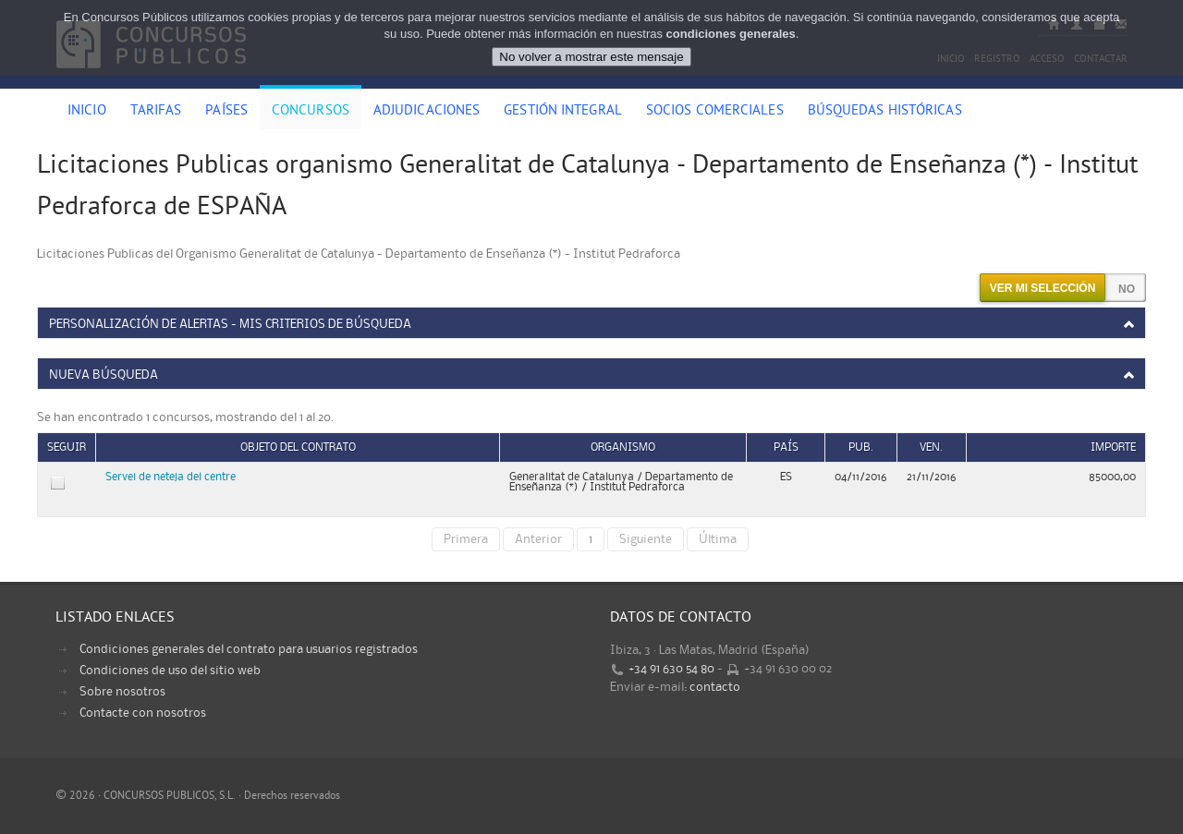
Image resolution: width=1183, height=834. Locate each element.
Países (226, 111)
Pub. (860, 447)
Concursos (310, 111)
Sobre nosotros (122, 691)
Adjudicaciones (426, 111)
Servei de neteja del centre (170, 477)
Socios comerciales (715, 111)
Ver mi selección (1043, 288)
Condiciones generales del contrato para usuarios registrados (248, 649)
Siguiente (645, 539)
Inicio (86, 111)
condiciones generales (731, 34)
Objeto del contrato (298, 447)
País (786, 447)
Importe (1113, 447)
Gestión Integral (563, 111)
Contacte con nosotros (142, 713)
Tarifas (156, 111)
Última (718, 539)
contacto (714, 687)
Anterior (538, 539)
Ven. (931, 447)
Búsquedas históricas (885, 111)
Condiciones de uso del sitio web (170, 670)
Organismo (623, 447)
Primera (466, 539)
